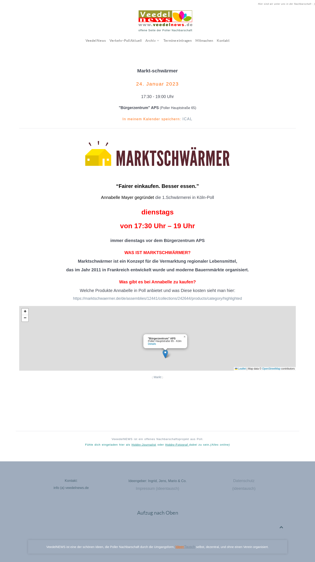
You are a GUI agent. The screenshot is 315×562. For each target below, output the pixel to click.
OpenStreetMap (271, 367)
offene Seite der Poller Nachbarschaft (165, 30)
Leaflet (240, 367)
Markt (157, 375)
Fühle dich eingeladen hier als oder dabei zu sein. (157, 442)
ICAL (187, 119)
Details (152, 342)
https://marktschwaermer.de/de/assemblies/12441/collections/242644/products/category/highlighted (157, 298)
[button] (165, 352)
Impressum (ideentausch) (157, 486)
